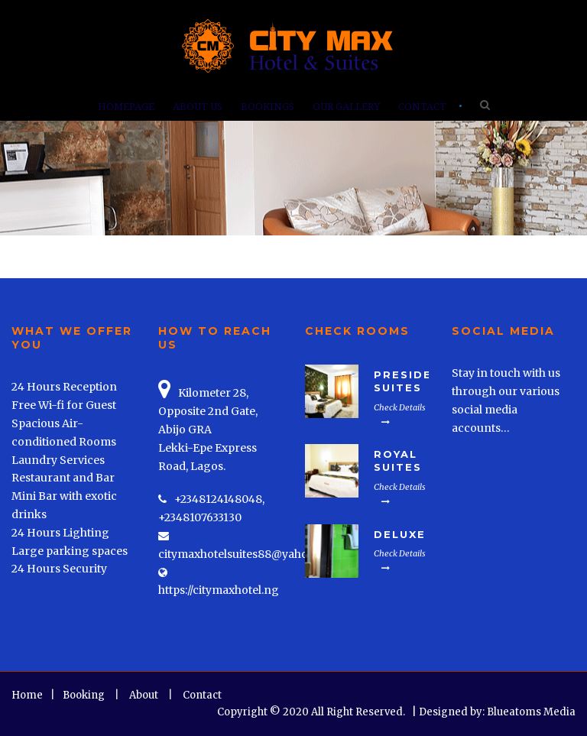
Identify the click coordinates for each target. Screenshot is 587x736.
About (143, 695)
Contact (422, 106)
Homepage (126, 106)
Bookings (267, 106)
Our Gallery (346, 106)
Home (27, 695)
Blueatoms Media (531, 711)
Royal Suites (398, 460)
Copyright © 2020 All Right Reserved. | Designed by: (352, 711)
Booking (84, 695)
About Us (197, 106)
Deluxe (400, 534)
